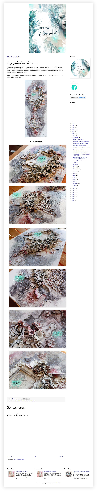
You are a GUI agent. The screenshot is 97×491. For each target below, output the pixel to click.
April (74, 179)
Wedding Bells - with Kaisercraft (80, 152)
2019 (73, 133)
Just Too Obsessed (25, 400)
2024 (73, 123)
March (75, 181)
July (74, 173)
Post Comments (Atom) (19, 459)
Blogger (58, 483)
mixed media (32, 400)
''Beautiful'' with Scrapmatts (79, 145)
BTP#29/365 (14, 400)
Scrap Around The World (21, 471)
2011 (73, 200)
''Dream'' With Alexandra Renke (80, 143)
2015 (73, 192)
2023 (73, 125)
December (75, 137)
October (75, 167)
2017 (73, 188)
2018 (73, 136)
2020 (73, 131)
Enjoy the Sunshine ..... (78, 139)
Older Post (62, 456)
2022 (73, 127)
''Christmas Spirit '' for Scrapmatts (81, 141)
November (75, 164)
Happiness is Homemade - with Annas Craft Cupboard (80, 158)
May (74, 177)
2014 (73, 194)
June (74, 175)
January (75, 185)
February (75, 183)
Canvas (18, 400)
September (76, 169)
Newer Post (10, 456)
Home (36, 456)
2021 (73, 129)
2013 (73, 196)
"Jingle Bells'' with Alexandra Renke (81, 148)
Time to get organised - (78, 150)
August (75, 171)
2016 (73, 190)
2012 (73, 198)
